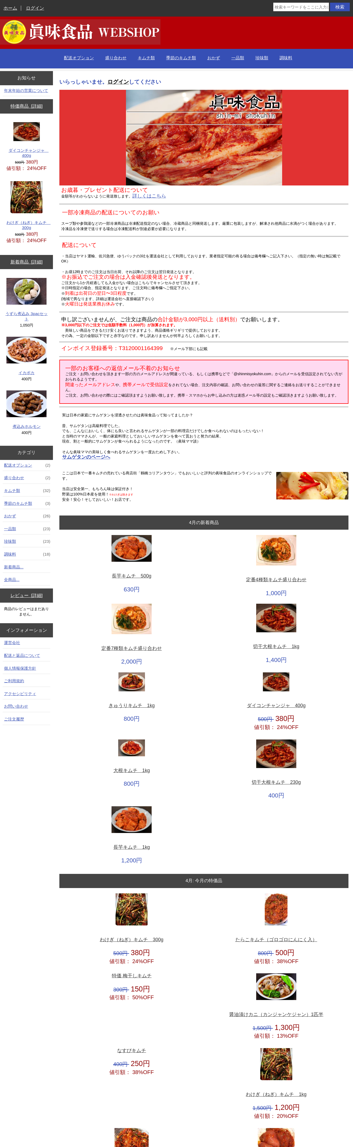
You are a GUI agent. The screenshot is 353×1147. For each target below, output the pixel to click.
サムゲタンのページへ (86, 457)
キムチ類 (146, 58)
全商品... (12, 579)
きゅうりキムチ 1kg (132, 705)
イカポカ (26, 356)
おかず (213, 58)
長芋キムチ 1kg (131, 847)
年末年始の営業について (26, 90)
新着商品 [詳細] (26, 262)
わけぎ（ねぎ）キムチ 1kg (276, 1094)
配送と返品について (22, 655)
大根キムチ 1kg (131, 770)
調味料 (285, 58)
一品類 (237, 58)
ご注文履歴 (14, 719)
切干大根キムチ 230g (276, 782)
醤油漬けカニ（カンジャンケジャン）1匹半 (276, 1014)
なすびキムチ (131, 1050)
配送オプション (79, 58)
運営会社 (12, 642)
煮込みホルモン (26, 409)
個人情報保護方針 (20, 668)
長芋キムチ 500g (131, 576)
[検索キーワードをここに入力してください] (301, 7)
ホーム (10, 8)
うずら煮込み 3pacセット (26, 299)
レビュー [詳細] (26, 595)
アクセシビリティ (20, 693)
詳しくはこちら (149, 196)
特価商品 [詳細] (26, 106)
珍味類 (261, 58)
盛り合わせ (115, 58)
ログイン (35, 8)
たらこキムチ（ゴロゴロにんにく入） (276, 939)
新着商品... (14, 567)
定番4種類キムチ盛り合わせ (276, 579)
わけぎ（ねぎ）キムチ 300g (27, 205)
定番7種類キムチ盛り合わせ (131, 648)
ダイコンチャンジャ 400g (29, 140)
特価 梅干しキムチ (132, 975)
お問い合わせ (16, 706)
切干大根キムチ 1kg (276, 646)
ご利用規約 (14, 681)
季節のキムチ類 (181, 58)
